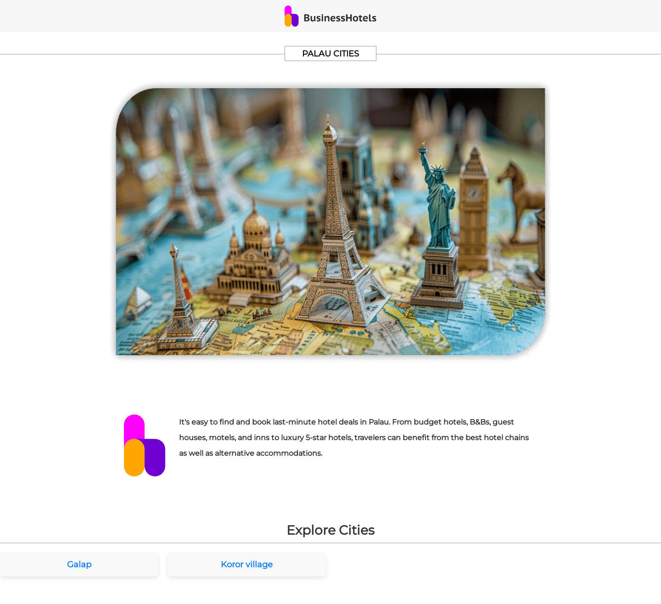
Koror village (247, 564)
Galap (79, 564)
